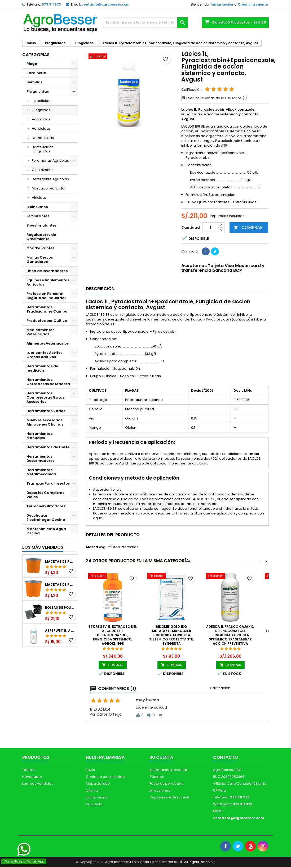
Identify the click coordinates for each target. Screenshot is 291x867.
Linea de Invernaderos (47, 270)
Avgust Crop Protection (119, 546)
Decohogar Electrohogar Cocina (46, 517)
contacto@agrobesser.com (105, 4)
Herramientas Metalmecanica (41, 472)
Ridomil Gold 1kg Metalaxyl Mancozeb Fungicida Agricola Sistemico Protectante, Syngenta (171, 635)
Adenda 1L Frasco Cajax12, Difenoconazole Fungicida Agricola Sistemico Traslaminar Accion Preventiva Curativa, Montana (230, 637)
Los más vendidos (42, 547)
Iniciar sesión (222, 4)
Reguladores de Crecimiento (41, 236)
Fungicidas (41, 109)
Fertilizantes (38, 216)
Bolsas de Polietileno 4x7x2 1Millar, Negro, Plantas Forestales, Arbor (60, 607)
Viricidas (39, 197)
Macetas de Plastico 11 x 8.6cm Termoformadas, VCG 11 (60, 584)
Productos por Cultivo (47, 320)
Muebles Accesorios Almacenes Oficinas (45, 422)
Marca (92, 547)
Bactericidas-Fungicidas (43, 149)
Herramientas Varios (46, 410)
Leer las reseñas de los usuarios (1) (214, 98)
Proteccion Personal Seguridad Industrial (46, 295)
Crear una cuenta (253, 4)
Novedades (32, 776)
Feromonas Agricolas (50, 160)
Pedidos (156, 776)
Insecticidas (42, 100)
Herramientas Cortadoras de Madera (48, 381)
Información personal (168, 769)
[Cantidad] (210, 227)
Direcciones (159, 790)
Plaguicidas (38, 91)
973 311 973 (51, 4)
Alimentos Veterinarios (48, 343)
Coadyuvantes (40, 248)
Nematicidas (43, 137)
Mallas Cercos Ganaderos (40, 259)
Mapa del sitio (98, 783)
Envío (90, 769)
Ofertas (28, 769)
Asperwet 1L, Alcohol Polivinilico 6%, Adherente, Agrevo (60, 630)
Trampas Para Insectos (48, 483)
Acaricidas (41, 119)
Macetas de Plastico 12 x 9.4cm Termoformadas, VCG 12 (60, 561)
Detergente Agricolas (50, 179)
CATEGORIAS (36, 55)
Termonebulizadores (46, 506)
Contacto (225, 757)
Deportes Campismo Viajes (46, 494)
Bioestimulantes (41, 225)
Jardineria (36, 72)
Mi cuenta (94, 804)
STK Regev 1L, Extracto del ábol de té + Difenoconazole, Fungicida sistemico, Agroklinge (113, 635)
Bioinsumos (37, 206)
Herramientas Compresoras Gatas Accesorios (45, 397)
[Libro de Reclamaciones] (18, 829)
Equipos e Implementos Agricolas (48, 282)
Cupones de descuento (170, 797)
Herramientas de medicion (42, 368)
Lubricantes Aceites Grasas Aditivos (44, 354)
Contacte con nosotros (106, 776)
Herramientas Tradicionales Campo (47, 309)
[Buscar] (145, 22)
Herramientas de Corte (48, 447)
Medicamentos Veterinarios (40, 332)
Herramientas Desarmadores (40, 458)
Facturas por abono (166, 783)
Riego (32, 63)
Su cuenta (161, 757)
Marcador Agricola (48, 188)
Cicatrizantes (43, 169)
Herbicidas (41, 128)
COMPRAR (248, 227)
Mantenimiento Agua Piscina (46, 531)
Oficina (92, 790)
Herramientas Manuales (39, 435)
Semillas (34, 82)
